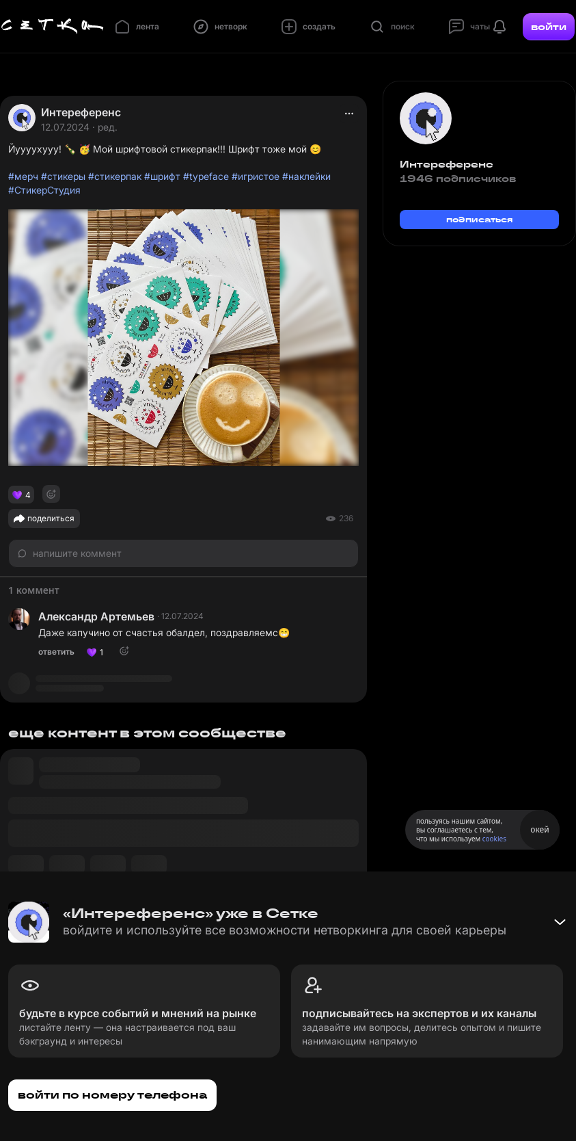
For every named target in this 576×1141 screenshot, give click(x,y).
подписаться (479, 219)
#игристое (255, 176)
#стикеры (63, 176)
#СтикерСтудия (44, 190)
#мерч (23, 176)
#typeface (206, 176)
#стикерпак (114, 176)
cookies (494, 838)
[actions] (349, 113)
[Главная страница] (52, 26)
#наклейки (306, 176)
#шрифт (162, 176)
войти (548, 27)
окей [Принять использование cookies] (539, 829)
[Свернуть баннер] (559, 922)
